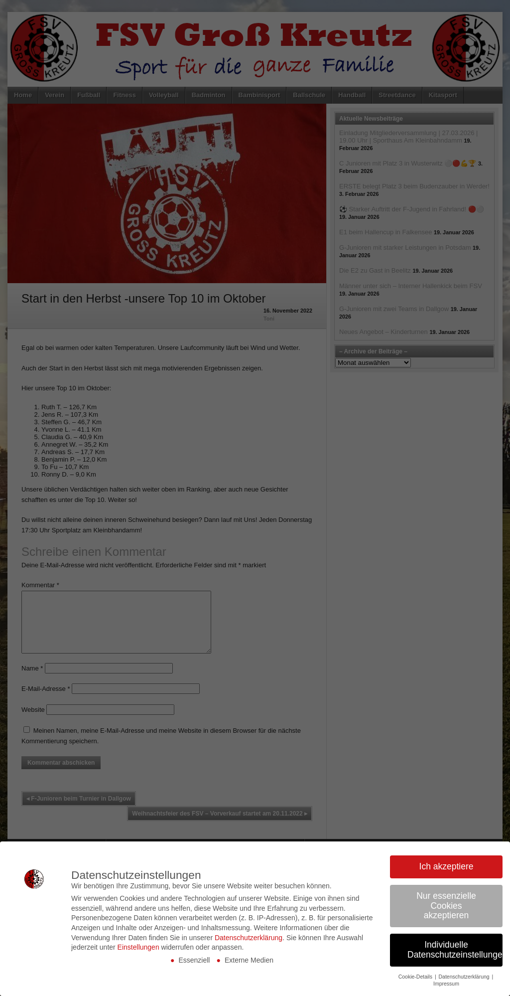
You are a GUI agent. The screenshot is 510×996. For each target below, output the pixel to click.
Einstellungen (138, 947)
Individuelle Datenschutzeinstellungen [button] (455, 950)
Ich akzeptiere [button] (446, 866)
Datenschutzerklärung (248, 938)
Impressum (446, 984)
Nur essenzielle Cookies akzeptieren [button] (446, 905)
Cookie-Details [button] (416, 977)
